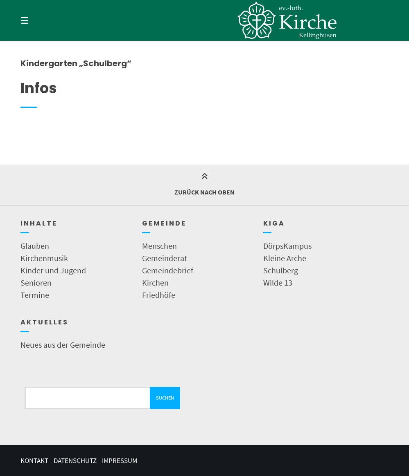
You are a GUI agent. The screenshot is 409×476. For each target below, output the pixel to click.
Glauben (34, 246)
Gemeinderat (164, 258)
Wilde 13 (277, 282)
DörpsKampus (287, 246)
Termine (34, 295)
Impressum (119, 460)
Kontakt (34, 460)
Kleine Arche (284, 258)
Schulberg (280, 270)
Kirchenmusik (44, 258)
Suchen (165, 398)
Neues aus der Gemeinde (62, 345)
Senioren (36, 282)
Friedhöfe (158, 295)
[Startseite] (287, 20)
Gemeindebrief (167, 270)
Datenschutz (75, 460)
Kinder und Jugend (53, 270)
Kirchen (155, 282)
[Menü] (38, 20)
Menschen (159, 246)
